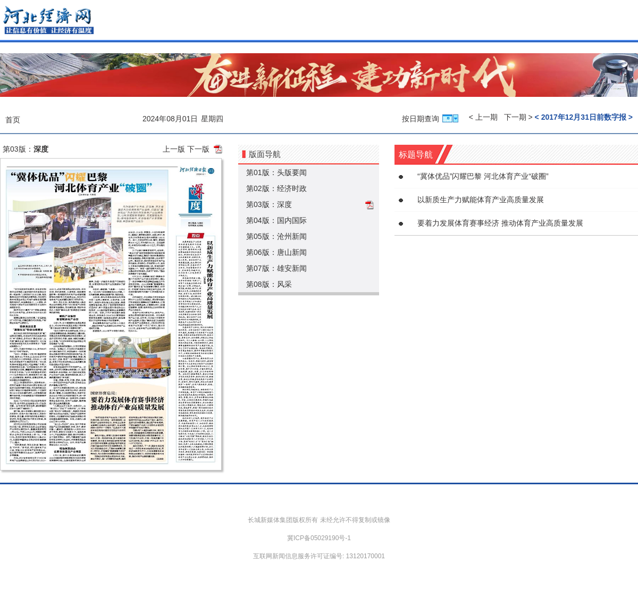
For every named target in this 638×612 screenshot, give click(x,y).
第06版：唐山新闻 (276, 252)
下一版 (198, 149)
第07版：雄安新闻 (276, 268)
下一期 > (518, 117)
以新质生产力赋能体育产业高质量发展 (480, 199)
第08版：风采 (269, 284)
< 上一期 (483, 117)
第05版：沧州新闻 (276, 236)
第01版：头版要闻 (276, 172)
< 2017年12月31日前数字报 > (584, 117)
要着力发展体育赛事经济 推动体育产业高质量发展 (500, 223)
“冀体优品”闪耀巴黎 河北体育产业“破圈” (483, 176)
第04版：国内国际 (276, 220)
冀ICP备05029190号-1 (319, 538)
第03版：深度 (269, 204)
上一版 (174, 149)
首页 (12, 119)
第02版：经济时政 (276, 188)
